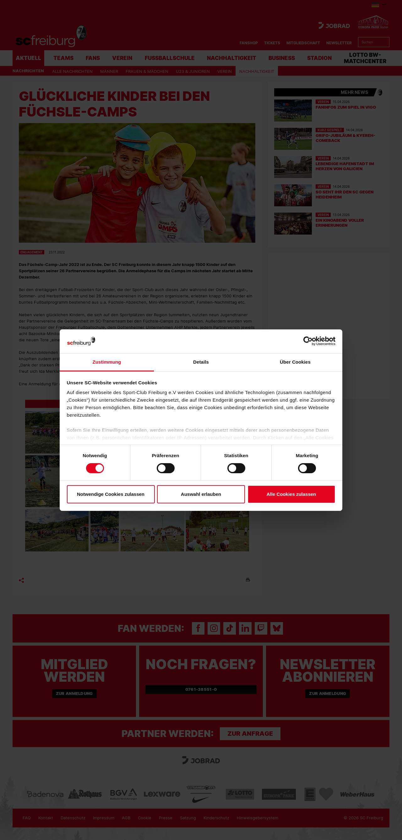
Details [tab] (201, 362)
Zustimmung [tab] (107, 362)
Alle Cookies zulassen (291, 494)
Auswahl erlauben (201, 494)
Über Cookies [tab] (295, 362)
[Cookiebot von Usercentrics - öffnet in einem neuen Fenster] (307, 341)
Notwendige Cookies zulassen (110, 494)
